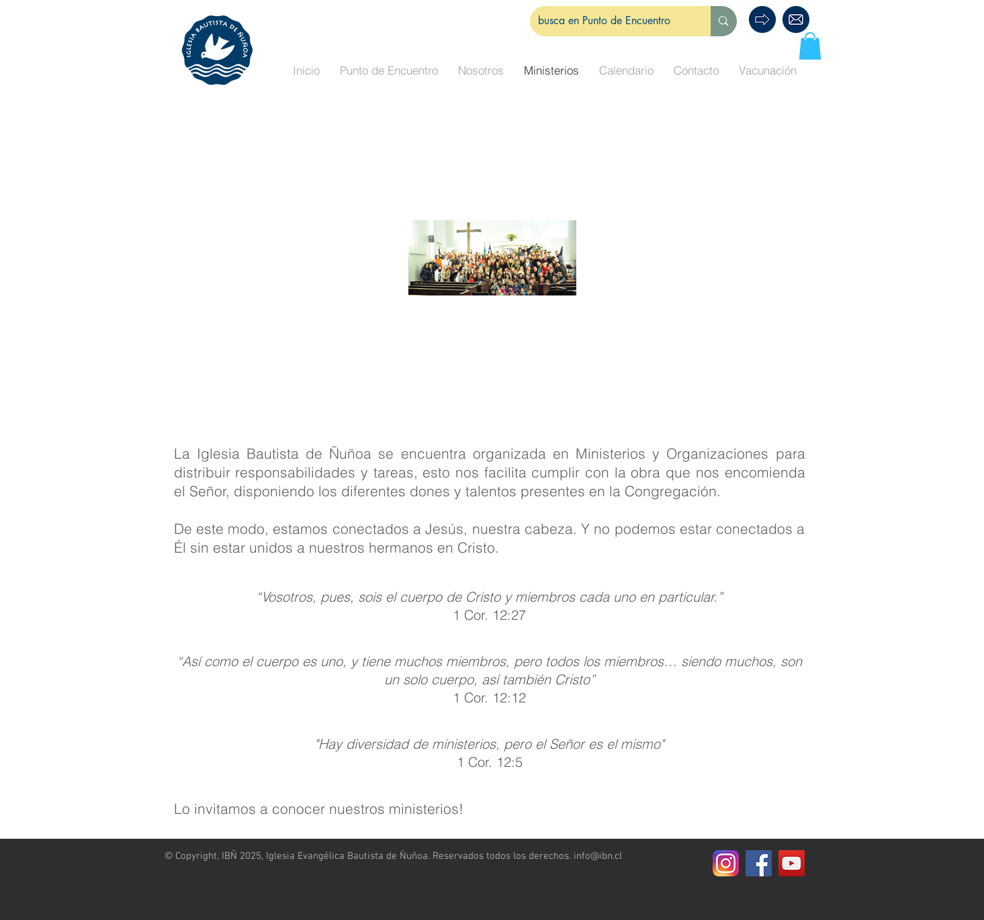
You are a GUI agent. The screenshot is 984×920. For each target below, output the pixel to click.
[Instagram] (726, 863)
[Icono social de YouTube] (791, 863)
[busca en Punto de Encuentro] (610, 21)
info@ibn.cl (598, 856)
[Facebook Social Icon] (759, 863)
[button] (810, 46)
